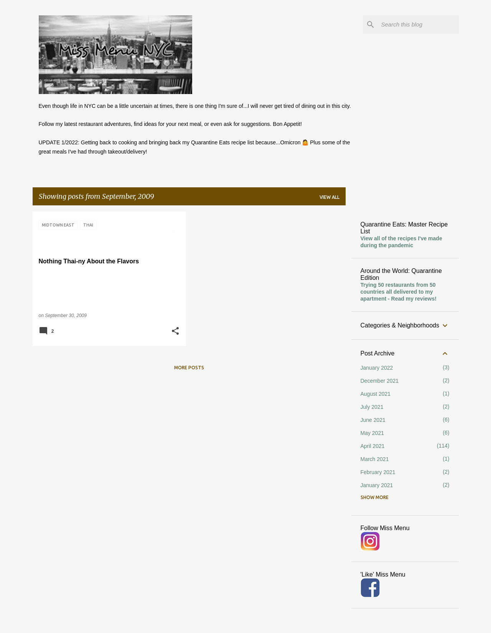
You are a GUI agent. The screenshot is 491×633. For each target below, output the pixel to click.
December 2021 (380, 381)
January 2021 (377, 485)
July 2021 (372, 407)
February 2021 (378, 472)
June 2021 (373, 420)
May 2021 (372, 433)
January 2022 (377, 368)
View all (329, 197)
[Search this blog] (418, 24)
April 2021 (373, 446)
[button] (175, 331)
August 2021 (376, 394)
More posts (189, 367)
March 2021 (375, 459)
